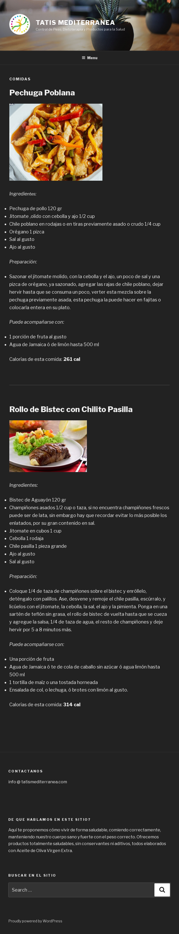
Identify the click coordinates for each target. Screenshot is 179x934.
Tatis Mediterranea (75, 22)
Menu (90, 58)
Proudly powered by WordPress (35, 921)
